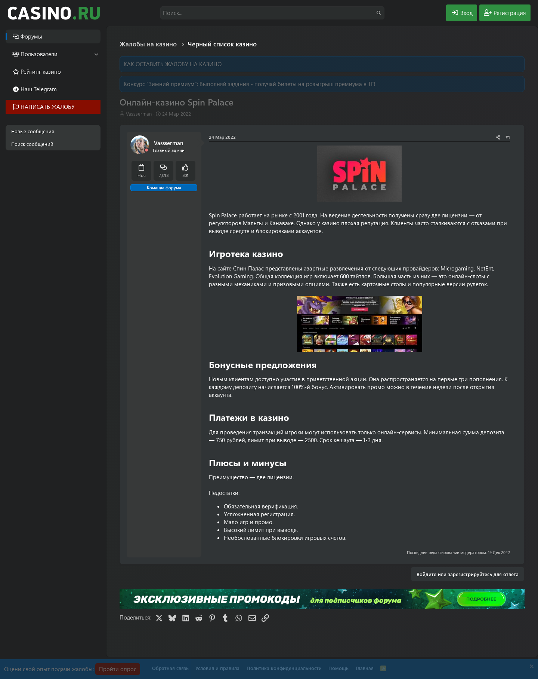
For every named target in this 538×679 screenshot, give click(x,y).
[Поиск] (272, 12)
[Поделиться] (498, 137)
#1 (507, 137)
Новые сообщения (32, 131)
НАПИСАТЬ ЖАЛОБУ (48, 106)
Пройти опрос (117, 669)
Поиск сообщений (32, 144)
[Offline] (146, 150)
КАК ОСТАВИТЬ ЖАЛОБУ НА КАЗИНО (173, 64)
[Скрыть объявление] (531, 667)
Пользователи (39, 54)
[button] (96, 54)
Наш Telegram (39, 89)
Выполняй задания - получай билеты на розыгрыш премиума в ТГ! (287, 84)
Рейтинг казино (41, 71)
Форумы (31, 36)
